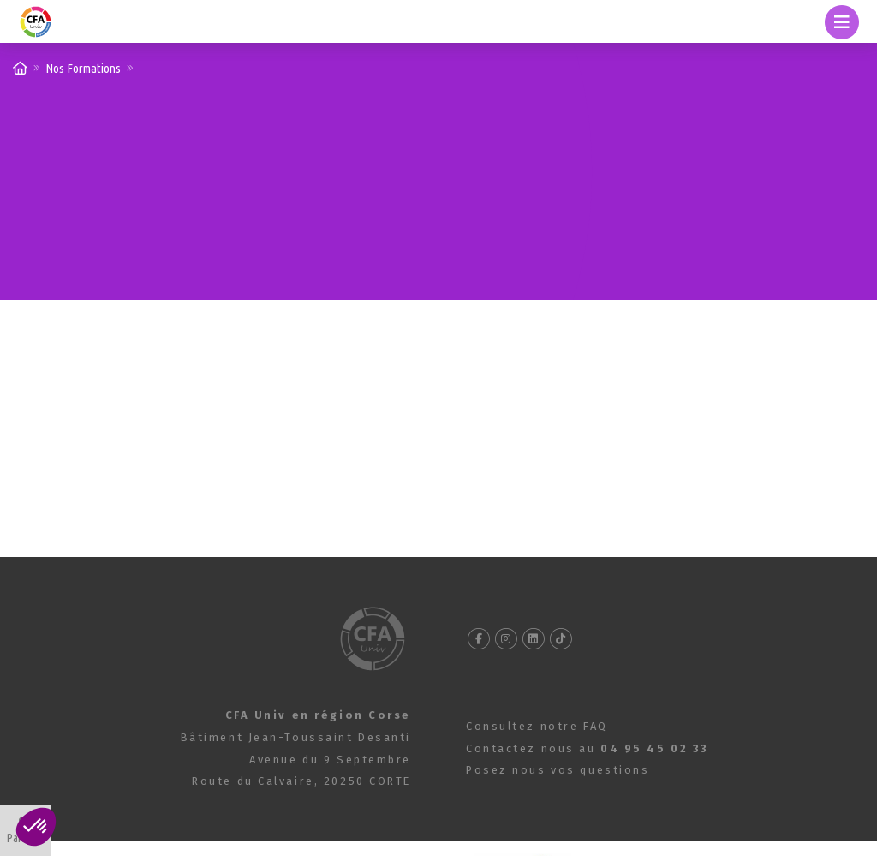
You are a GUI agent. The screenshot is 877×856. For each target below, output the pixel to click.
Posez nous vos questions (557, 769)
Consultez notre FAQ (537, 726)
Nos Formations (83, 68)
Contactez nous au (587, 748)
